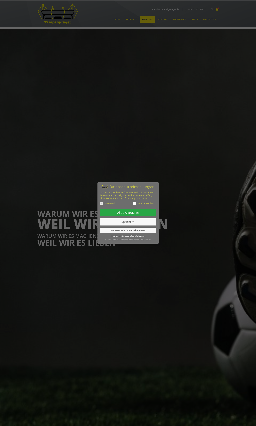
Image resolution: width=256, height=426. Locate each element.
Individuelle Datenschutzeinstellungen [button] (128, 236)
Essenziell (107, 203)
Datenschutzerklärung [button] (129, 240)
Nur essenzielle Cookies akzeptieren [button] (128, 230)
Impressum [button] (146, 240)
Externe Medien (143, 203)
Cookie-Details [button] (111, 240)
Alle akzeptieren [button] (128, 213)
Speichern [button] (128, 222)
